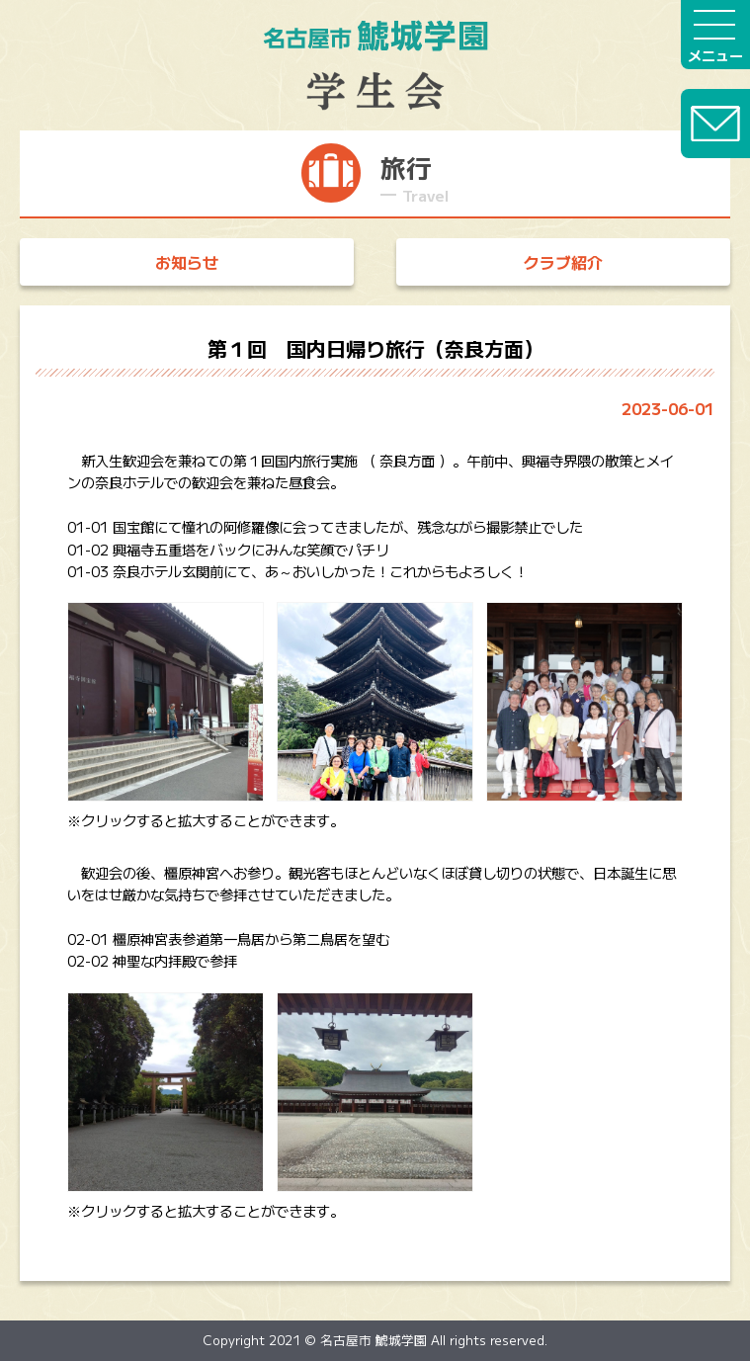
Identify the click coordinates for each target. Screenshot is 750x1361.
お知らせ (186, 262)
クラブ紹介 (563, 262)
